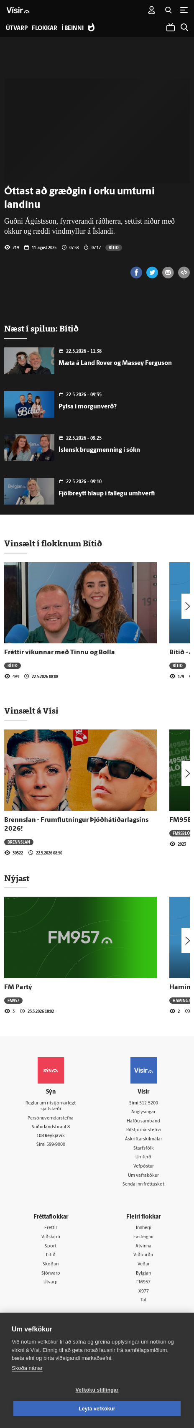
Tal (143, 1300)
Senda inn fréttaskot (143, 1184)
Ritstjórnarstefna (143, 1130)
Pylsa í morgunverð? (88, 407)
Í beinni (72, 29)
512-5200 (148, 1103)
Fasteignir (143, 1237)
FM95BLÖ (181, 833)
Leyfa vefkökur (97, 1409)
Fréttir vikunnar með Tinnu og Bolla (59, 652)
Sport (50, 1246)
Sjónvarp (50, 1273)
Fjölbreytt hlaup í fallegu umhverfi (107, 494)
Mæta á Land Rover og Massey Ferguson (115, 363)
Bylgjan (143, 1273)
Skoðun (51, 1264)
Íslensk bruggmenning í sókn (99, 450)
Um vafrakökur (143, 1175)
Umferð (143, 1157)
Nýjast (16, 878)
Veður (144, 1264)
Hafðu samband (143, 1121)
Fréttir (50, 1228)
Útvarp (50, 1282)
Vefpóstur (143, 1166)
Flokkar (44, 29)
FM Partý (18, 987)
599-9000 (55, 1144)
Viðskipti (50, 1237)
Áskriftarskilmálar (143, 1139)
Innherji (143, 1228)
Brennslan (19, 842)
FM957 (13, 1000)
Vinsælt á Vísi (31, 710)
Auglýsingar (143, 1112)
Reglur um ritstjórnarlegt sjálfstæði (51, 1106)
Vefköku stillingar (97, 1390)
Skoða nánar (27, 1368)
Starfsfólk (143, 1148)
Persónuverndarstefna (51, 1118)
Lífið (51, 1255)
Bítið (114, 247)
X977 (143, 1291)
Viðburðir (143, 1255)
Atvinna (143, 1246)
